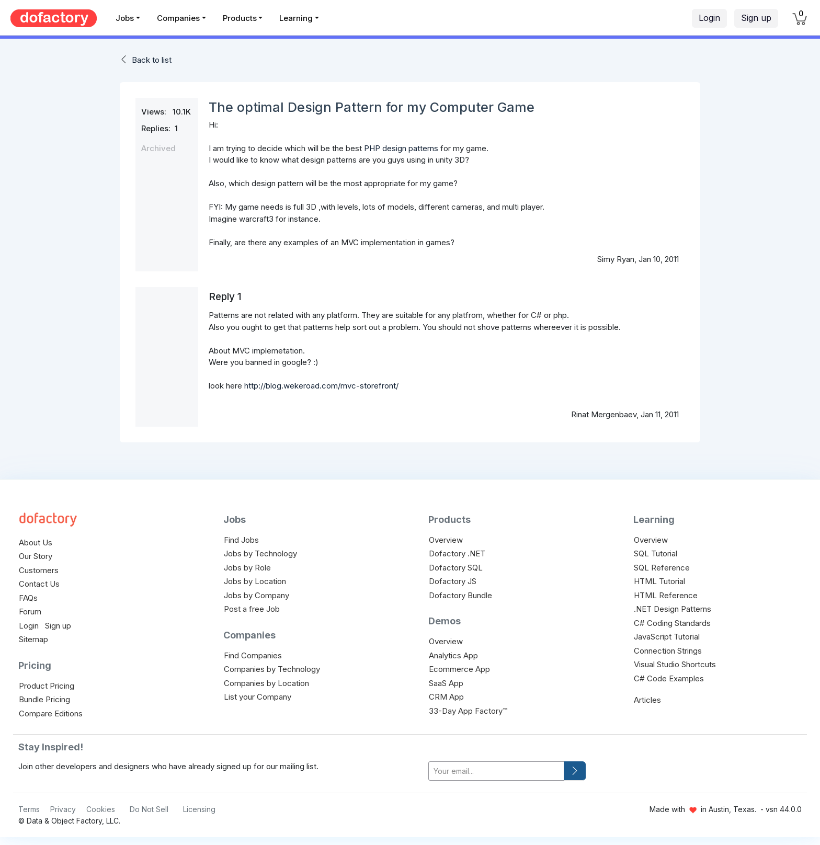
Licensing (199, 809)
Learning (296, 18)
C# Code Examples (669, 678)
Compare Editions (51, 713)
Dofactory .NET (457, 553)
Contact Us (39, 584)
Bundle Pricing (44, 699)
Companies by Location (266, 683)
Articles (647, 700)
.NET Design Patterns (672, 609)
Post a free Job (252, 609)
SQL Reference (662, 568)
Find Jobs (241, 540)
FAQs (28, 598)
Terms (29, 809)
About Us (35, 542)
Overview (446, 540)
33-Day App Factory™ (468, 711)
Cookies (100, 809)
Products (240, 18)
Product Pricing (46, 686)
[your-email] (496, 771)
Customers (39, 570)
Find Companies (253, 655)
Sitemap (33, 639)
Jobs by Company (256, 595)
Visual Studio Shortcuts (675, 664)
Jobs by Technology (260, 553)
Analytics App (453, 655)
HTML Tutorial (659, 581)
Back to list (152, 60)
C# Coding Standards (672, 623)
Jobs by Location (255, 581)
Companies (178, 18)
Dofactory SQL (456, 568)
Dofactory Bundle (460, 595)
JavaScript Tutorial (667, 637)
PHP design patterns (401, 148)
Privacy (63, 809)
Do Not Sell (149, 809)
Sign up (756, 18)
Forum (30, 611)
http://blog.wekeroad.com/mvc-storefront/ (321, 386)
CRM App (446, 697)
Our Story (35, 556)
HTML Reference (666, 595)
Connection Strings (668, 651)
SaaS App (446, 683)
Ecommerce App (459, 669)
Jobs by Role (247, 568)
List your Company (257, 697)
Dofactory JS (452, 581)
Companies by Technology (272, 669)
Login (709, 18)
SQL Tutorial (655, 553)
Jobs (125, 18)
